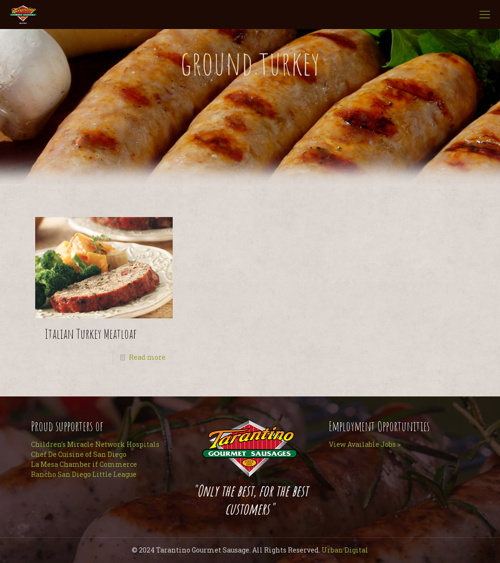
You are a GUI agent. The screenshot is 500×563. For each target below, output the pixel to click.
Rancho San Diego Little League (84, 474)
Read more (147, 357)
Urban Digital (345, 549)
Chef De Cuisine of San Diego (79, 454)
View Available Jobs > (365, 444)
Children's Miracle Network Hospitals (95, 444)
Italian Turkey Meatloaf (91, 334)
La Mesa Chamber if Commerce (84, 464)
